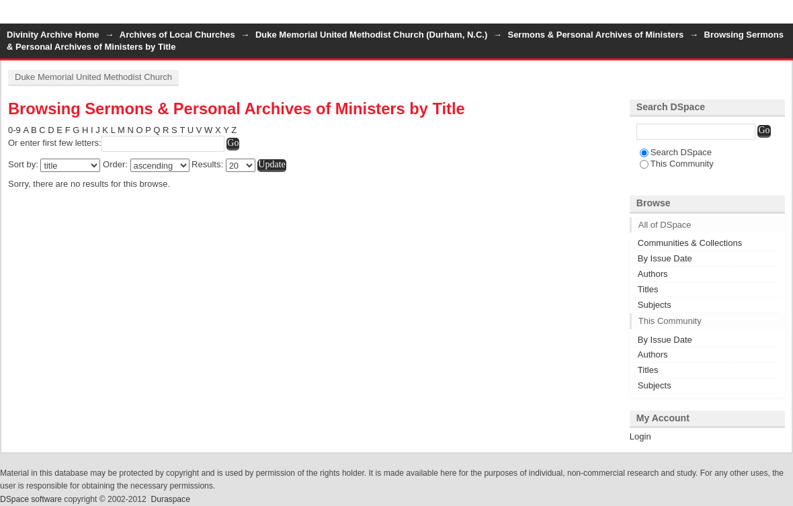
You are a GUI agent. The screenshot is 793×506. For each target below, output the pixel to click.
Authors (653, 274)
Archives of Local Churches (177, 35)
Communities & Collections (690, 243)
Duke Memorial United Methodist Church (93, 77)
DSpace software (31, 499)
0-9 (14, 130)
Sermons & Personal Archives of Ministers (595, 35)
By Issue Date (665, 258)
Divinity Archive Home (53, 35)
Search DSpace (676, 152)
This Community (677, 164)
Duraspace (170, 499)
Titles (648, 289)
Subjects (654, 305)
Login (782, 16)
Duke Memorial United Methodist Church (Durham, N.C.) (371, 35)
